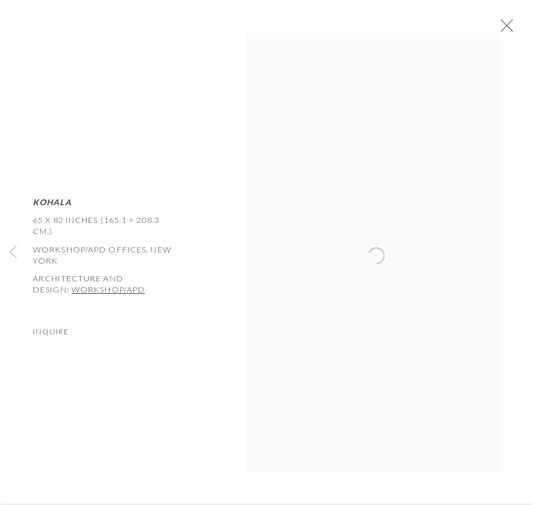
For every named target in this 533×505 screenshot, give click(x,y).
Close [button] (508, 29)
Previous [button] (13, 253)
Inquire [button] (51, 335)
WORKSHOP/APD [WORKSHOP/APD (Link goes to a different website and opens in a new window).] (108, 293)
